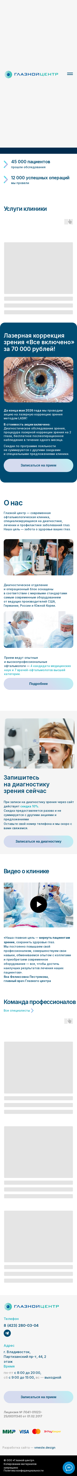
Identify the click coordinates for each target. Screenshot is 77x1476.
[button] (39, 465)
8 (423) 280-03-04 (21, 1325)
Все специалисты (17, 1010)
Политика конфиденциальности (24, 1470)
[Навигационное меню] (70, 74)
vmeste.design (28, 1447)
